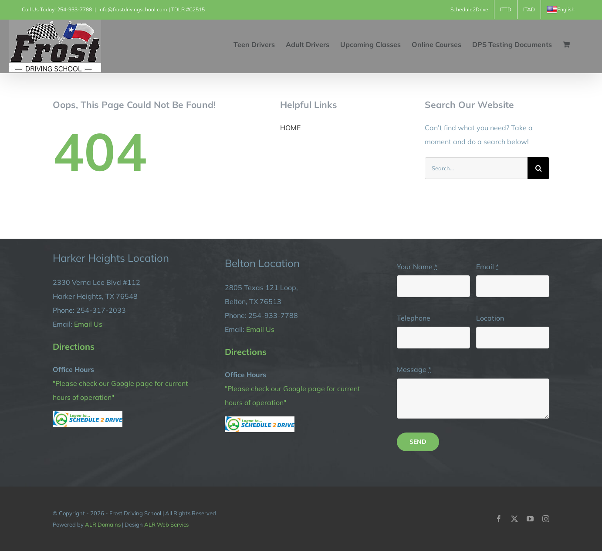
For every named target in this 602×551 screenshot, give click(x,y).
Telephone (413, 318)
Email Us (88, 324)
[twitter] (514, 518)
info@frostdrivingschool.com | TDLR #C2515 (151, 9)
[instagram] (545, 518)
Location (490, 318)
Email (487, 266)
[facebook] (498, 518)
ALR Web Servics (166, 524)
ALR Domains (103, 524)
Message (414, 369)
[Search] (538, 168)
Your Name (417, 266)
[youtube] (530, 518)
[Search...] (476, 168)
